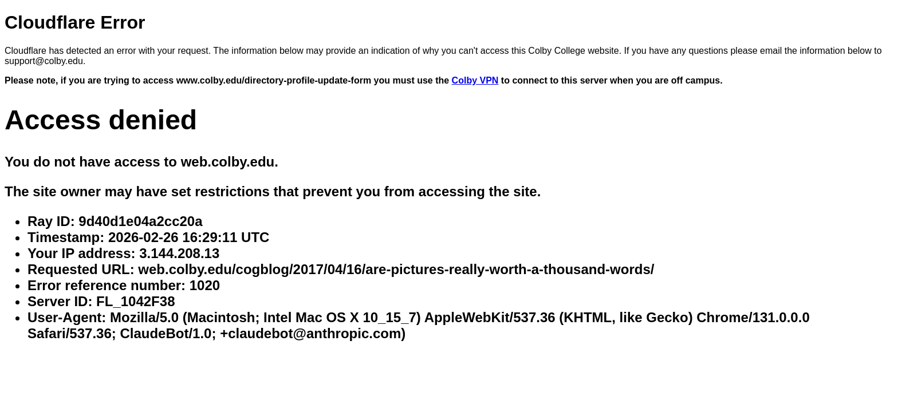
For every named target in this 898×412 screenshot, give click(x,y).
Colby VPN (475, 80)
